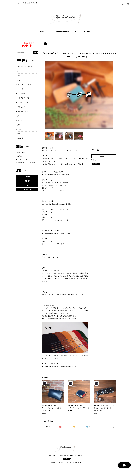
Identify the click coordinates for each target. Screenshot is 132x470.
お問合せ (20, 156)
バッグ (19, 71)
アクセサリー (21, 107)
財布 (18, 76)
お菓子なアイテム (23, 98)
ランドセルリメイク (24, 84)
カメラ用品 (21, 93)
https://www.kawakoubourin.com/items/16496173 (56, 233)
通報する (93, 160)
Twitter (27, 181)
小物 (18, 80)
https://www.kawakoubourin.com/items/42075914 (56, 204)
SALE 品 (20, 138)
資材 (18, 125)
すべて (48, 427)
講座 (18, 134)
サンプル (20, 120)
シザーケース (21, 89)
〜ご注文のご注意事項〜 (50, 363)
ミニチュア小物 (22, 102)
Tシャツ (20, 129)
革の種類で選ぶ (22, 111)
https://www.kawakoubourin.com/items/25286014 (56, 174)
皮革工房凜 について (24, 152)
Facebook (27, 177)
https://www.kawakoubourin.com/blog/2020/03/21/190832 (59, 318)
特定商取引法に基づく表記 (26, 162)
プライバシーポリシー (24, 159)
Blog (27, 185)
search (36, 52)
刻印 (18, 116)
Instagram (27, 189)
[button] (87, 32)
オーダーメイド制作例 (24, 67)
